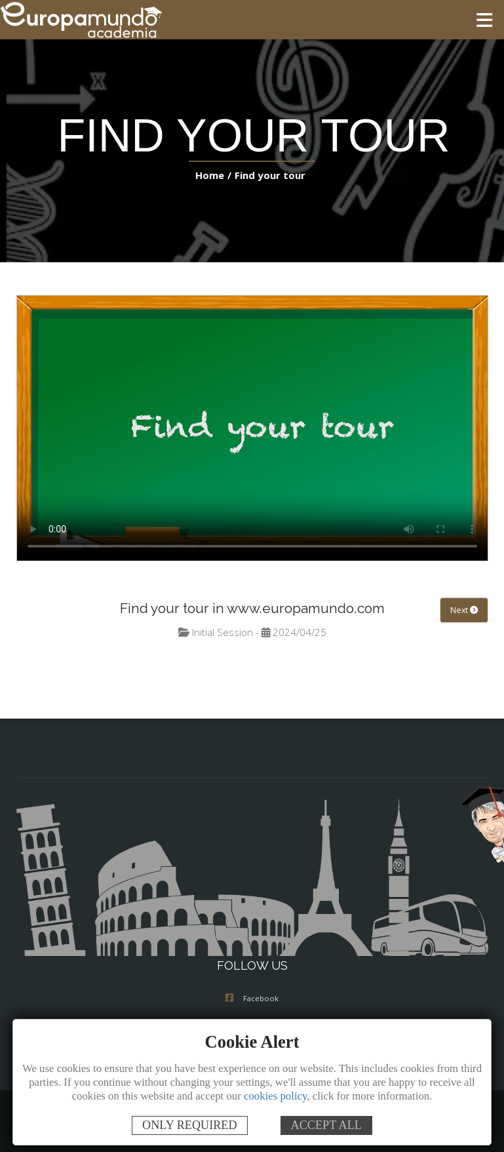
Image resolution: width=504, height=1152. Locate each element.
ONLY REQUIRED (189, 1125)
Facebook (252, 999)
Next (464, 610)
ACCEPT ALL (326, 1125)
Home (212, 174)
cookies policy (275, 1096)
